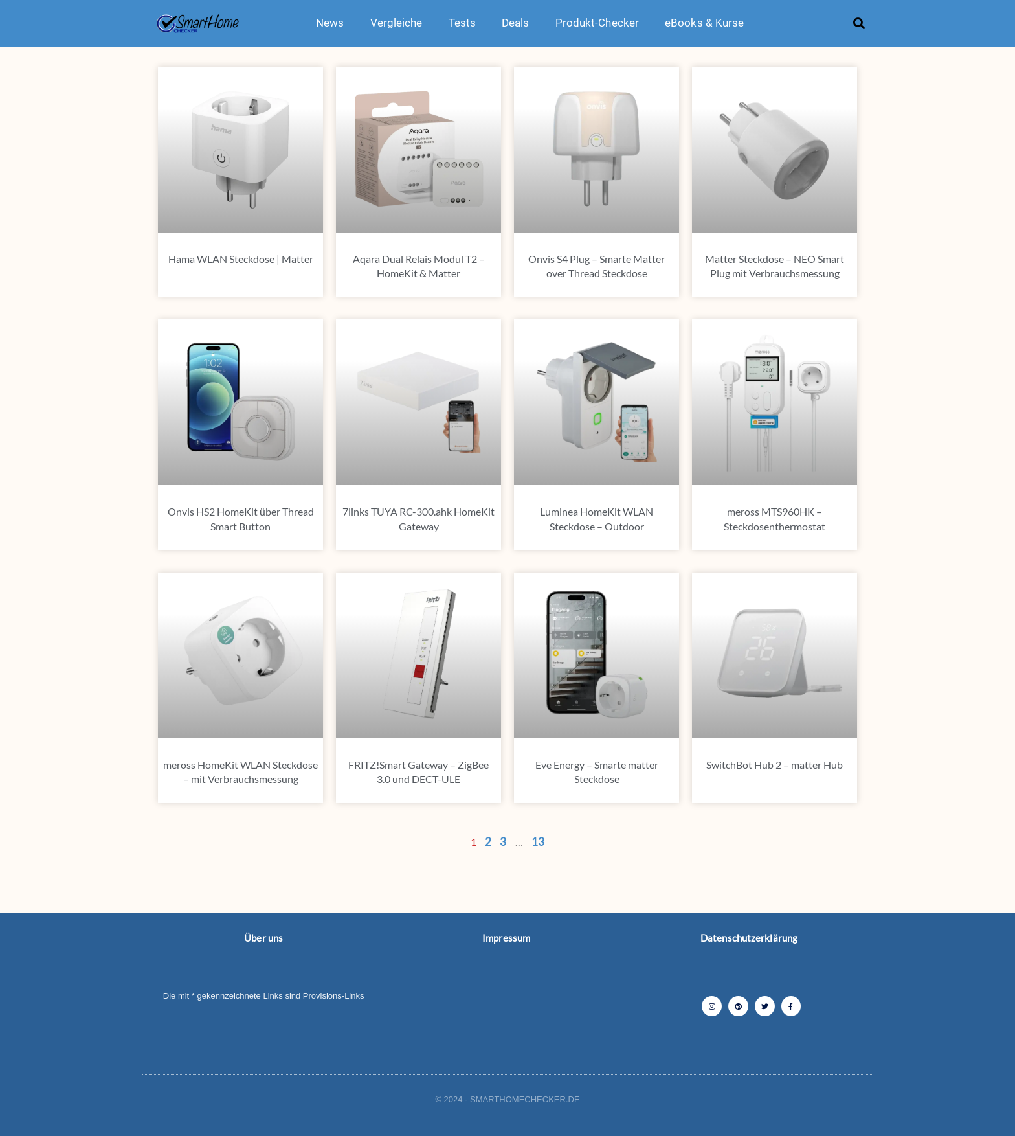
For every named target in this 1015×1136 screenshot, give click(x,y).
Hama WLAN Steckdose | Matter (240, 259)
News (330, 22)
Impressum (506, 938)
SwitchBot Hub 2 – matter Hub (774, 764)
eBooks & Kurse (704, 22)
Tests (462, 22)
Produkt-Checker (597, 22)
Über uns (263, 938)
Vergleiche (396, 22)
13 (537, 841)
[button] (859, 23)
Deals (516, 22)
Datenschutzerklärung (749, 938)
